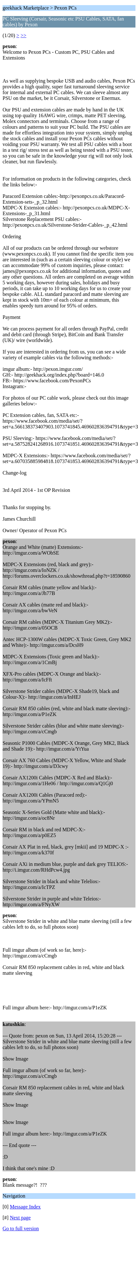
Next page (20, 1217)
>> (23, 35)
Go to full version (21, 1228)
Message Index (25, 1206)
